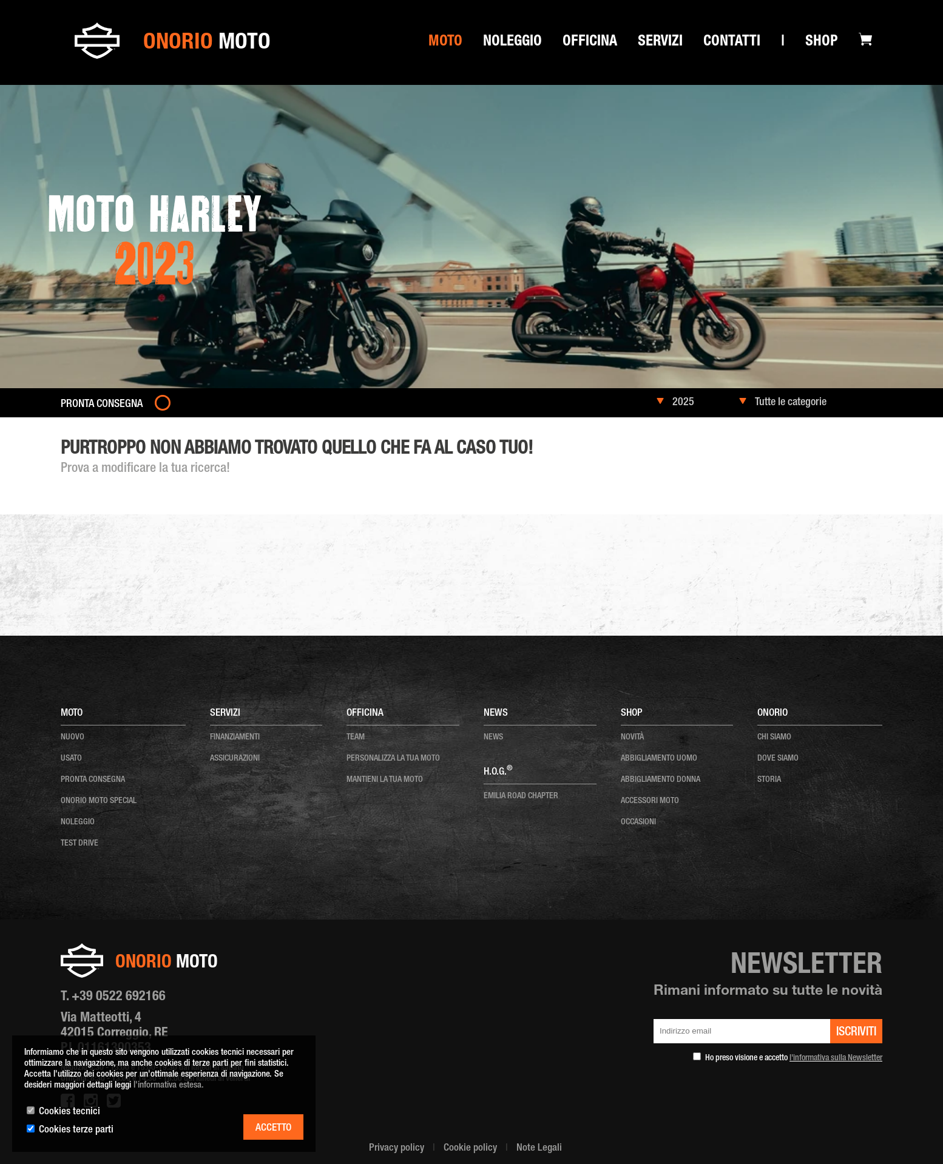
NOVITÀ (632, 737)
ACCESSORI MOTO (650, 801)
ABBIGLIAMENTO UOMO (659, 759)
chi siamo (774, 737)
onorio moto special (99, 801)
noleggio (78, 822)
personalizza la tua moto (393, 759)
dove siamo (778, 759)
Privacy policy (396, 1148)
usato (71, 759)
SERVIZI (660, 43)
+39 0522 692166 (119, 997)
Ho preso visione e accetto (793, 1058)
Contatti (731, 43)
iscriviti (856, 1033)
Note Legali (539, 1148)
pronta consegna (93, 780)
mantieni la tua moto (384, 780)
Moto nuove (124, 430)
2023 (157, 430)
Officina (590, 43)
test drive (79, 843)
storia (769, 780)
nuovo (72, 737)
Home (89, 430)
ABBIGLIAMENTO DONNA (660, 780)
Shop (821, 43)
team (355, 737)
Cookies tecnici (69, 1112)
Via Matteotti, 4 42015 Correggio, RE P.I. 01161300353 (114, 1033)
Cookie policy (470, 1148)
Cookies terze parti (76, 1130)
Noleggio (512, 43)
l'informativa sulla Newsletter (835, 1058)
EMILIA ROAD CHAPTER (521, 796)
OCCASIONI (638, 822)
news (493, 737)
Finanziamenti (235, 737)
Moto (445, 43)
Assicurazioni (235, 759)
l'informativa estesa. (169, 1085)
